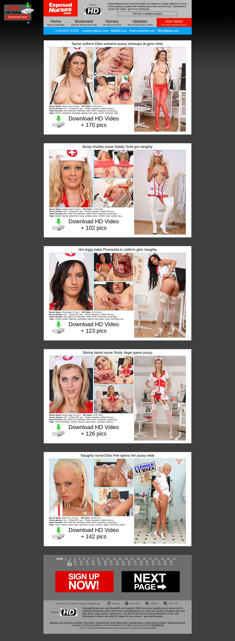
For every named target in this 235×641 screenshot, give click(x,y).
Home (56, 21)
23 (75, 561)
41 (75, 564)
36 (153, 561)
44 (93, 564)
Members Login (56, 623)
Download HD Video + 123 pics (93, 327)
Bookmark (84, 21)
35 (147, 561)
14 (132, 559)
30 (117, 561)
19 (162, 559)
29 (111, 561)
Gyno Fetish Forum (119, 623)
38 (165, 561)
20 (168, 559)
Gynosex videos (136, 623)
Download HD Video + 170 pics (93, 121)
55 (159, 564)
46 (105, 564)
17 (150, 559)
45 (99, 564)
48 (117, 564)
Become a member (73, 623)
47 (111, 564)
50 (129, 564)
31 (123, 561)
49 (123, 564)
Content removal (137, 628)
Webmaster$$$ (150, 628)
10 (108, 559)
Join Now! (174, 21)
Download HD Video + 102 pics (93, 224)
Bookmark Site (102, 623)
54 (153, 564)
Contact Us (157, 625)
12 (120, 559)
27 (99, 561)
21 (174, 559)
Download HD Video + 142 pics (93, 533)
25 (87, 561)
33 (135, 561)
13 (126, 559)
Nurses (112, 21)
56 (165, 564)
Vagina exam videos (176, 623)
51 (135, 564)
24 (81, 561)
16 (144, 559)
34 (141, 561)
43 (87, 564)
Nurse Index (88, 623)
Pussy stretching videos (155, 623)
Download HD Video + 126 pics (93, 430)
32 (129, 561)
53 (147, 564)
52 (141, 564)
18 (156, 559)
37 (159, 561)
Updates (139, 21)
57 (171, 564)
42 (81, 564)
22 (69, 561)
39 (171, 561)
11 (114, 559)
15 (138, 559)
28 (105, 561)
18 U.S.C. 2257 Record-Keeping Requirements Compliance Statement (104, 628)
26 (93, 561)
